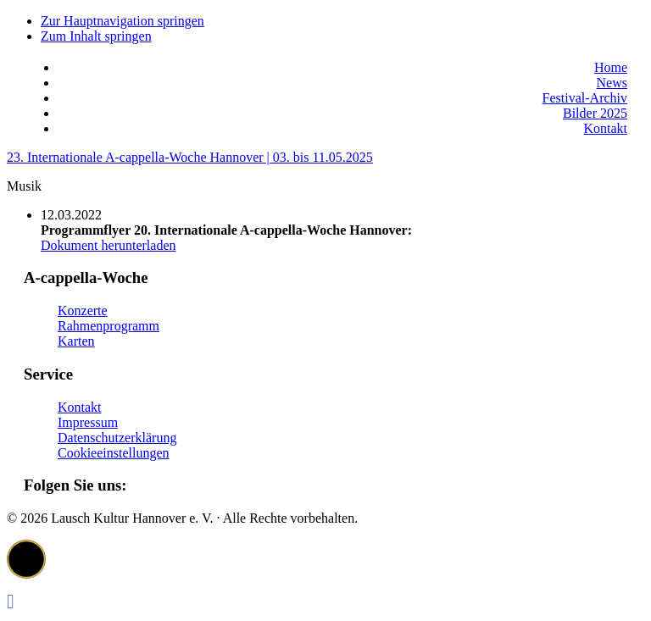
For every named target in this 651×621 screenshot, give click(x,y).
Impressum (88, 422)
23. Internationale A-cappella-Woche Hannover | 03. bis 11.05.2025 (190, 157)
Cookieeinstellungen (114, 453)
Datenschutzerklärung (117, 437)
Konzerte (83, 310)
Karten (76, 341)
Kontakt (80, 407)
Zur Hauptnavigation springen (122, 21)
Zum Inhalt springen (96, 36)
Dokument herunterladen (108, 245)
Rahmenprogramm (108, 326)
